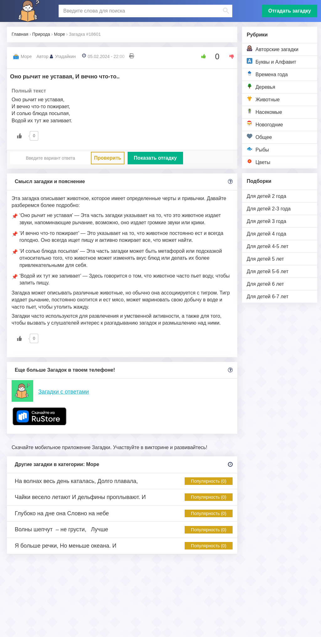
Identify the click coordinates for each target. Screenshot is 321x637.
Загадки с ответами (63, 392)
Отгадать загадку (289, 10)
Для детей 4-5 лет (267, 246)
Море (26, 56)
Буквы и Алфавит (271, 61)
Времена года (267, 74)
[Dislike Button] (229, 56)
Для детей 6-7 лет (267, 296)
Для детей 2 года (266, 196)
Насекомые (264, 111)
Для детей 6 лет (265, 284)
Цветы (258, 161)
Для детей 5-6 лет (267, 271)
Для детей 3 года (266, 221)
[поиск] (145, 11)
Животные (263, 99)
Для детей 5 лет (265, 259)
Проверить (107, 158)
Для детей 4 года (266, 233)
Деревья (261, 86)
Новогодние (265, 124)
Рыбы (258, 149)
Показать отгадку (155, 158)
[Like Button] (201, 56)
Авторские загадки (272, 48)
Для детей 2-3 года (269, 208)
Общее (259, 136)
